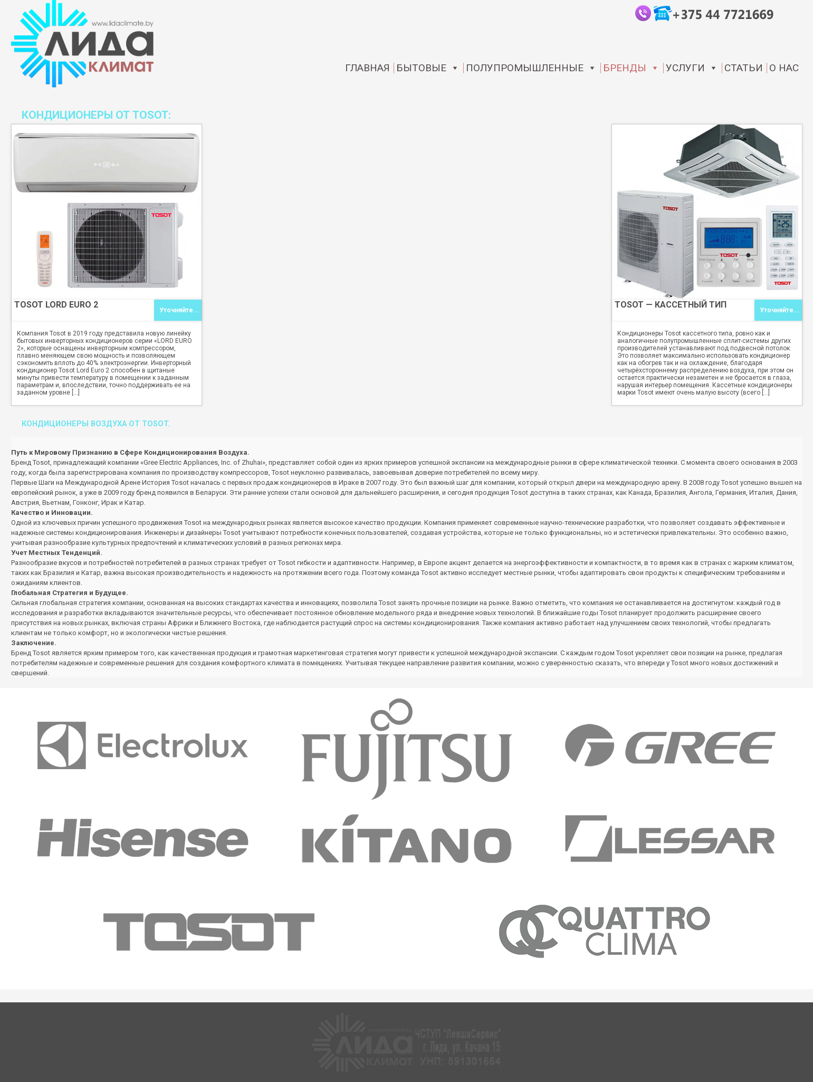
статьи (743, 68)
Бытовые (428, 68)
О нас (784, 68)
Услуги (692, 68)
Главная (367, 68)
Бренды (631, 68)
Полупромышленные (531, 68)
